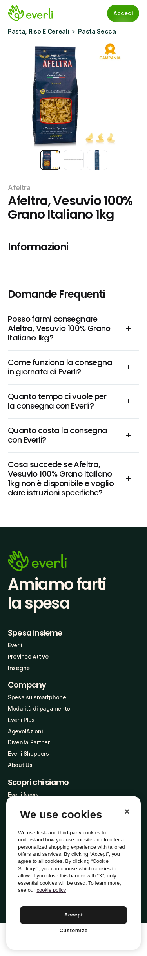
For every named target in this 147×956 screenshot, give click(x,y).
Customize (73, 930)
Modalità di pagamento (39, 708)
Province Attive (28, 657)
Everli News (23, 794)
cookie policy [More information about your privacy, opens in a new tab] (51, 890)
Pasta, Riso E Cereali (38, 31)
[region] (73, 873)
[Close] (127, 811)
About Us (20, 765)
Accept (73, 915)
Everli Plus (21, 720)
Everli (15, 645)
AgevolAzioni (25, 731)
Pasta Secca (97, 31)
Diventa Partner (29, 742)
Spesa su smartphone (37, 697)
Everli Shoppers (28, 753)
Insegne (19, 668)
